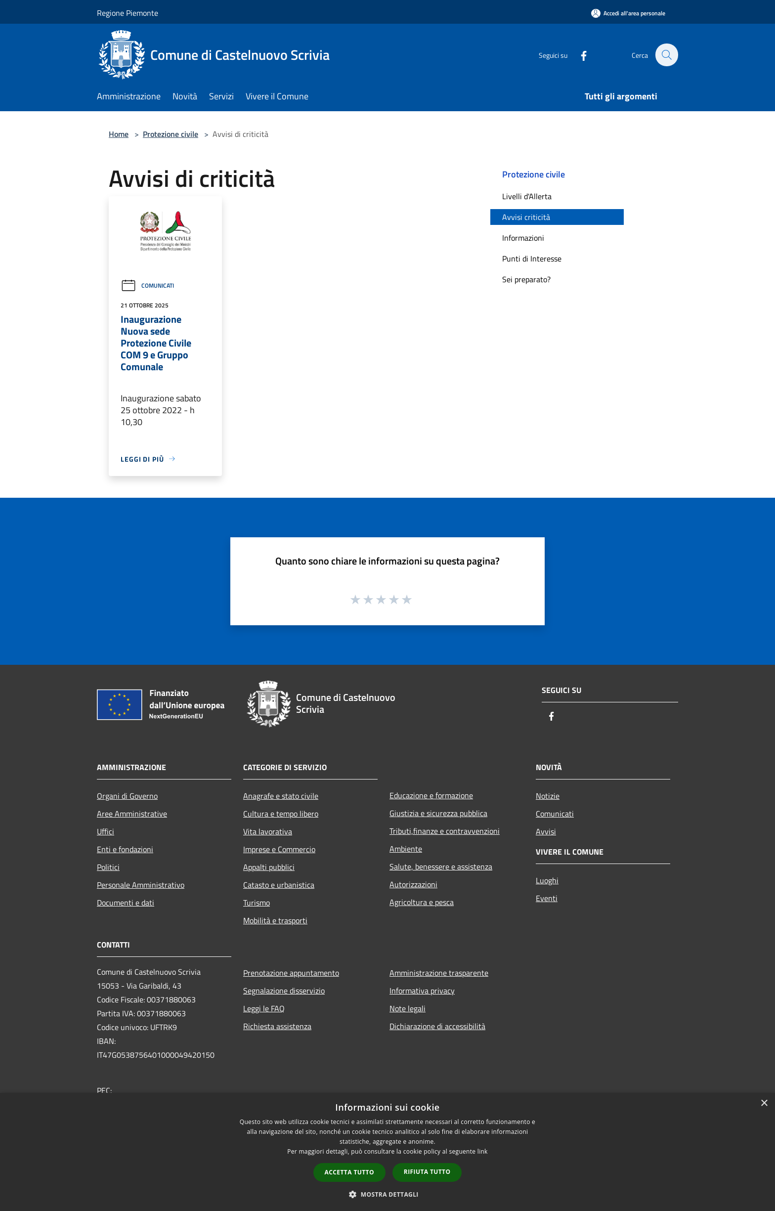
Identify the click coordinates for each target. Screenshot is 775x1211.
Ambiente (405, 849)
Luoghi (547, 880)
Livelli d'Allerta (527, 196)
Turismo (256, 902)
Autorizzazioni (413, 884)
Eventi (547, 898)
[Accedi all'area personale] (628, 13)
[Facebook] (578, 54)
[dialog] (387, 1152)
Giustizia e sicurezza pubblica (438, 813)
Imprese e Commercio (279, 849)
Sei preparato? (526, 279)
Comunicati (147, 285)
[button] (387, 1194)
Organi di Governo (127, 796)
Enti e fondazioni (125, 849)
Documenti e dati (125, 902)
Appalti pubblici (269, 867)
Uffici (105, 831)
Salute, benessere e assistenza (440, 866)
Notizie (548, 796)
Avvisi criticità (526, 217)
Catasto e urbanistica (278, 885)
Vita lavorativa (267, 831)
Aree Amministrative (132, 814)
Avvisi (546, 831)
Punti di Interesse (531, 258)
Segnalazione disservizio (284, 990)
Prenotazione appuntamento (291, 973)
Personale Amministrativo (140, 885)
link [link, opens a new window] (482, 1151)
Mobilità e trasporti (275, 920)
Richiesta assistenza (277, 1026)
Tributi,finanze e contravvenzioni (444, 831)
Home (119, 134)
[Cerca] (666, 55)
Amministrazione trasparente (438, 973)
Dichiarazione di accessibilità (437, 1026)
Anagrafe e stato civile (280, 796)
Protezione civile (170, 134)
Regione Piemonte (127, 13)
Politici (108, 867)
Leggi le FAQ (264, 1008)
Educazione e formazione (431, 795)
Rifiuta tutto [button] (427, 1172)
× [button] (764, 1103)
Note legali (407, 1008)
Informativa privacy (422, 990)
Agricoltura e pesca (421, 902)
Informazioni (523, 238)
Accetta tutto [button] (349, 1172)
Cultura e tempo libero (280, 814)
